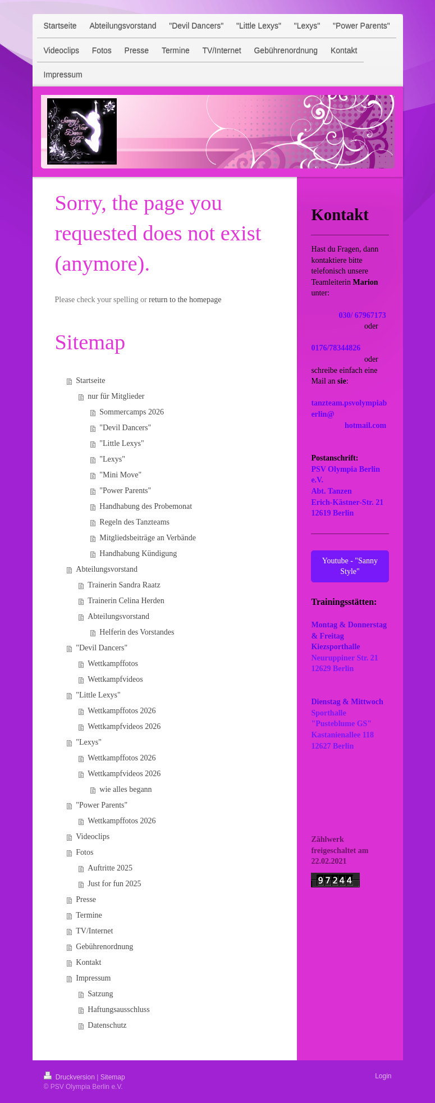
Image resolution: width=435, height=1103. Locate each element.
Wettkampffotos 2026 (121, 711)
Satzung (100, 994)
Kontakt (88, 962)
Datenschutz (107, 1025)
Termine (89, 915)
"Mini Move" (120, 475)
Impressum (93, 978)
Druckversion (70, 1077)
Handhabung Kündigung (138, 553)
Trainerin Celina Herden (126, 600)
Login (383, 1076)
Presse (86, 899)
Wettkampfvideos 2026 (124, 726)
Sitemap (112, 1077)
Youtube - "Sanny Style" (350, 566)
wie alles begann (125, 789)
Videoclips (92, 836)
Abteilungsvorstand (107, 569)
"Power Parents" (125, 490)
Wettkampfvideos (115, 679)
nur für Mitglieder (116, 396)
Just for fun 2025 (114, 883)
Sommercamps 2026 (131, 412)
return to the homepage (185, 299)
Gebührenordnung (104, 946)
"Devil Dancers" (125, 427)
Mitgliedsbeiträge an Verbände (147, 538)
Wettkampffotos (113, 663)
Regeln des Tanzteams (134, 522)
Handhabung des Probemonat (145, 506)
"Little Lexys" (121, 443)
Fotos (84, 852)
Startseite (90, 380)
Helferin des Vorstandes (136, 632)
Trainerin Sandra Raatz (124, 585)
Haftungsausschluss (118, 1009)
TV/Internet (94, 931)
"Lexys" (112, 459)
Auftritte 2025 (110, 868)
